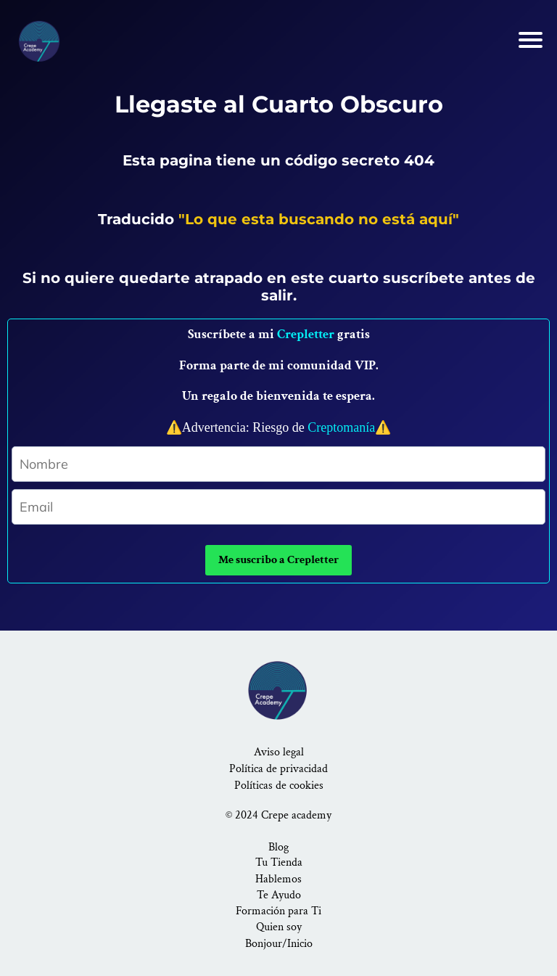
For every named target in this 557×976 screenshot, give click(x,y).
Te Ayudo (279, 895)
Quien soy (279, 927)
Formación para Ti (278, 911)
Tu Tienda (278, 862)
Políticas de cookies (278, 785)
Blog (278, 847)
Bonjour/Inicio (279, 943)
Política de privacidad (278, 768)
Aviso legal (279, 752)
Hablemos (278, 879)
